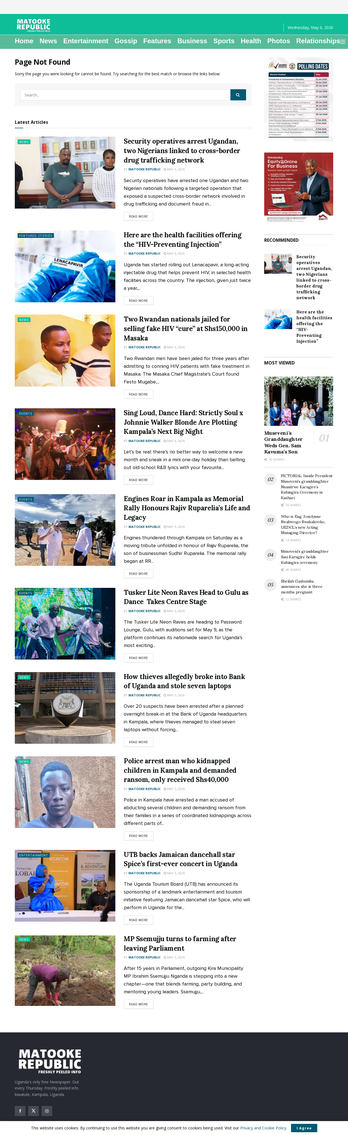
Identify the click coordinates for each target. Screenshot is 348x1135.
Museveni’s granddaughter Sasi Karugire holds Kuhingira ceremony (305, 557)
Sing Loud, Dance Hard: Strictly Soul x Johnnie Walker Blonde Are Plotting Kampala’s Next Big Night (183, 422)
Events (25, 413)
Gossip (126, 41)
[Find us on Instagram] (47, 1111)
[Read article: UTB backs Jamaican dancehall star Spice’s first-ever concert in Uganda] (65, 886)
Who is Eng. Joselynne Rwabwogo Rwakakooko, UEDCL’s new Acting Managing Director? (303, 524)
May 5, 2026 (174, 695)
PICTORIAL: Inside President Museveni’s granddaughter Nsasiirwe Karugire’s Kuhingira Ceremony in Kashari (307, 486)
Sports (224, 41)
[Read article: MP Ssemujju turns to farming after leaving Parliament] (65, 970)
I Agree (304, 1128)
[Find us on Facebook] (20, 1111)
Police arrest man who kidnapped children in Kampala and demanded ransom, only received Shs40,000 (180, 770)
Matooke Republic (144, 169)
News (48, 41)
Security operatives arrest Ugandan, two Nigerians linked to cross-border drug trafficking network (182, 150)
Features (157, 41)
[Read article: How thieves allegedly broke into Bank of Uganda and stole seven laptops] (65, 708)
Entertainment (85, 41)
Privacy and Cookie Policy (263, 1128)
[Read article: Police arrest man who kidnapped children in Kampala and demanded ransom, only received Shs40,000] (65, 792)
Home (24, 41)
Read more (141, 216)
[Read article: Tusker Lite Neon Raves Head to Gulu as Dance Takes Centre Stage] (65, 624)
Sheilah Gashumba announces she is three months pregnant (302, 587)
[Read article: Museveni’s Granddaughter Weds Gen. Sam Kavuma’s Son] (298, 401)
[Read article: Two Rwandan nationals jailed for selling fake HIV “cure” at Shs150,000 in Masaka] (65, 350)
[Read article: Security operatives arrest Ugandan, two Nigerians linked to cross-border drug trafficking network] (65, 172)
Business (192, 41)
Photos (278, 41)
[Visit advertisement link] (298, 99)
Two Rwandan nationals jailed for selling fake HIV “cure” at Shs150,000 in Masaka (186, 328)
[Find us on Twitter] (33, 1111)
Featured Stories (35, 235)
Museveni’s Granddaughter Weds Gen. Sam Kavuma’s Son (283, 442)
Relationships (318, 41)
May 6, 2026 (174, 169)
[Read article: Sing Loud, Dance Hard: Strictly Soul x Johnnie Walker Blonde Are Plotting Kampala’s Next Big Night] (65, 444)
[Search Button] (238, 94)
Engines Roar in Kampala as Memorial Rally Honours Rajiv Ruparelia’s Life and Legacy (187, 508)
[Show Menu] (342, 42)
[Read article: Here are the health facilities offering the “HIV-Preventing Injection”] (65, 266)
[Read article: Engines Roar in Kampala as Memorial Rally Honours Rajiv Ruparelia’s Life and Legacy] (65, 530)
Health (251, 41)
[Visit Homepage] (34, 25)
